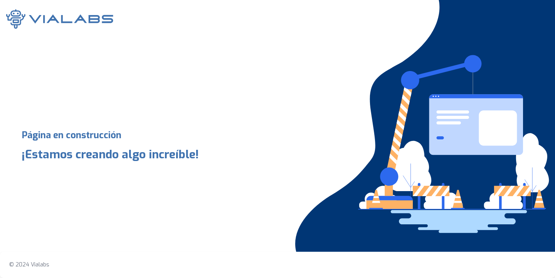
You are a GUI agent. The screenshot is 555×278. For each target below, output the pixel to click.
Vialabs (40, 264)
